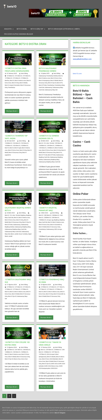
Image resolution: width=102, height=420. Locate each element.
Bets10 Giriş (15, 85)
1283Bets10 (47, 218)
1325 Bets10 (24, 143)
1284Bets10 (42, 220)
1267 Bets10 (18, 350)
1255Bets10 (57, 350)
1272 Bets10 (50, 289)
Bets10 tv (59, 153)
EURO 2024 (54, 364)
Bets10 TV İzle (43, 155)
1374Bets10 (24, 81)
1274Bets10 (8, 289)
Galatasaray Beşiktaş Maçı (51, 160)
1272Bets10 (58, 289)
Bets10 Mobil (22, 29)
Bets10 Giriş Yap (38, 29)
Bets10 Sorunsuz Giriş (15, 153)
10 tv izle (46, 143)
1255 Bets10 (49, 350)
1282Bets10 (55, 215)
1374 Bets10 (16, 81)
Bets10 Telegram (60, 413)
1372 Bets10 (18, 78)
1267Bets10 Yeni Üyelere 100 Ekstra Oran (16, 343)
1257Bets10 (42, 354)
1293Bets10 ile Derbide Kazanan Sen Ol (50, 137)
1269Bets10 (24, 352)
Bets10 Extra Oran (56, 78)
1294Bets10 (58, 146)
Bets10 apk (17, 148)
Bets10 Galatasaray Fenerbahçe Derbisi (49, 69)
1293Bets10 (42, 146)
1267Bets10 (10, 350)
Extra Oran (24, 359)
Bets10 (12, 83)
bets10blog (24, 76)
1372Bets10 (10, 78)
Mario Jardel (14, 234)
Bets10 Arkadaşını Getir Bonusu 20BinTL (64, 29)
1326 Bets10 (16, 146)
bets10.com (77, 73)
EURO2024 (54, 368)
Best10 (7, 148)
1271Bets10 (42, 289)
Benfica (7, 83)
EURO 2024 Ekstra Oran (51, 366)
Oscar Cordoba (23, 234)
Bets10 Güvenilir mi (56, 225)
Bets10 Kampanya (44, 80)
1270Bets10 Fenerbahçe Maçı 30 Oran (50, 281)
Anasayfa (9, 29)
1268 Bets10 (26, 350)
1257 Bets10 (55, 352)
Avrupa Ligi (50, 220)
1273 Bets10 (18, 287)
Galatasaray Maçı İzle (51, 90)
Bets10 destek (51, 357)
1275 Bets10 (16, 289)
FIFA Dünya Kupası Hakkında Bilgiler (18, 34)
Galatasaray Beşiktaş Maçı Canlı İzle (49, 162)
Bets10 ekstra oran (20, 83)
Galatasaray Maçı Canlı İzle (13, 232)
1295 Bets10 (42, 148)
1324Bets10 (8, 143)
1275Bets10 (24, 289)
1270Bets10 (44, 287)
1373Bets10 (8, 81)
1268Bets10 (8, 352)
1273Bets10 (10, 287)
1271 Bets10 (60, 287)
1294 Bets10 (50, 146)
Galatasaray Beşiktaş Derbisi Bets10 (16, 209)
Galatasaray (48, 87)
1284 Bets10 (55, 218)
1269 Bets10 (16, 352)
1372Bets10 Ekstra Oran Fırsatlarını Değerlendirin (17, 71)
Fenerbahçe (11, 90)
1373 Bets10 (26, 78)
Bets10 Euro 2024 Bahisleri (50, 359)
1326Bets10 (24, 146)
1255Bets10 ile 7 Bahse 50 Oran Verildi (51, 343)
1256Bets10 (47, 352)
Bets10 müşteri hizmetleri (12, 88)
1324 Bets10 (16, 143)
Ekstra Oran (17, 359)
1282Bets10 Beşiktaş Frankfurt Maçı (48, 209)
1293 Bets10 (58, 143)
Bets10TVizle (43, 85)
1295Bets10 (50, 148)
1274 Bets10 (26, 287)
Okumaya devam (11, 111)
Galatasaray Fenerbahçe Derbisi (48, 76)
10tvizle (51, 143)
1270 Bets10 (52, 287)
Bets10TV (59, 83)
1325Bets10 (8, 146)
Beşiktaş (23, 215)
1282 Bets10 (47, 215)
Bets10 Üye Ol (52, 83)
